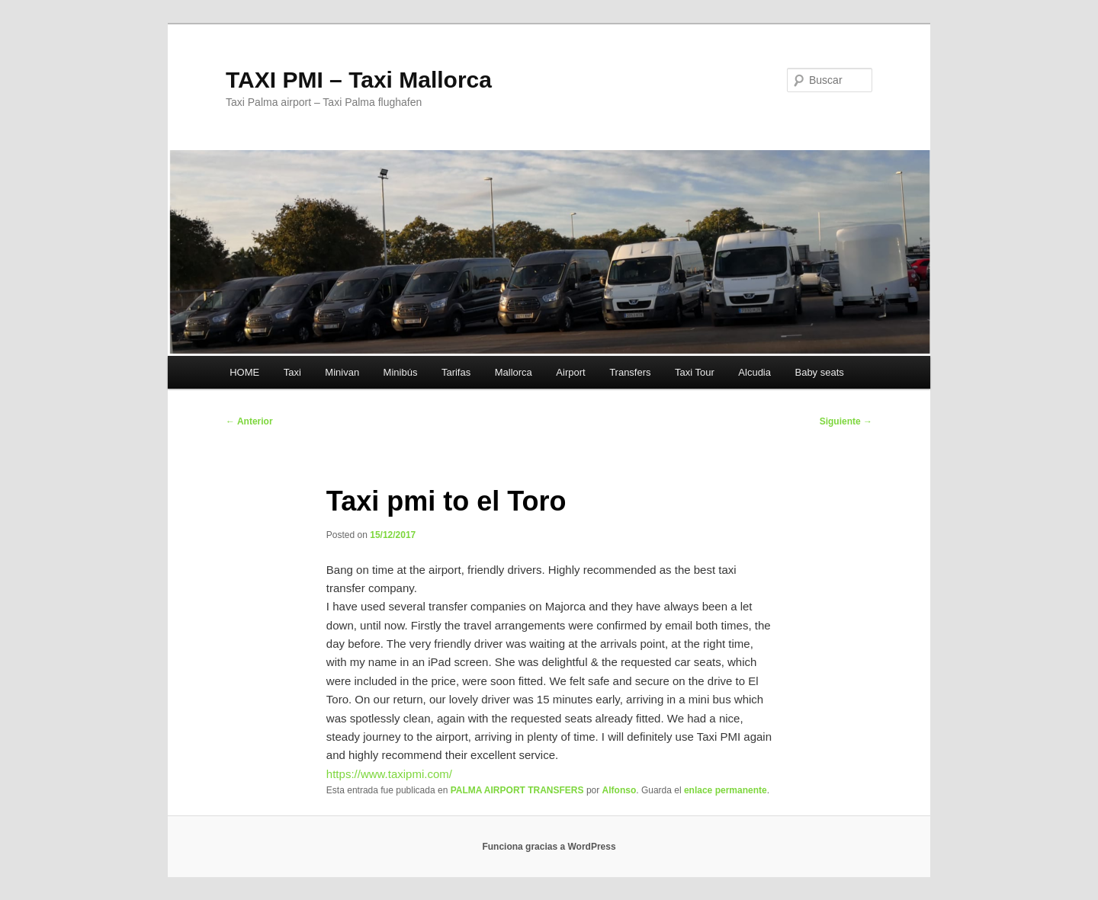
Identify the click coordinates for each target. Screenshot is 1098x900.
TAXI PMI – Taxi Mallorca (359, 79)
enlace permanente (725, 790)
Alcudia (754, 372)
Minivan (342, 372)
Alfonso (619, 790)
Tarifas (455, 372)
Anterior (249, 421)
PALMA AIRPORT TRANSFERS (517, 790)
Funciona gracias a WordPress (548, 846)
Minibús (401, 372)
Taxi (292, 372)
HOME (244, 372)
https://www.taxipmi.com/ (389, 773)
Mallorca (513, 372)
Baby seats (819, 372)
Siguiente (846, 421)
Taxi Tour (694, 372)
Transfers (629, 372)
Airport (570, 372)
